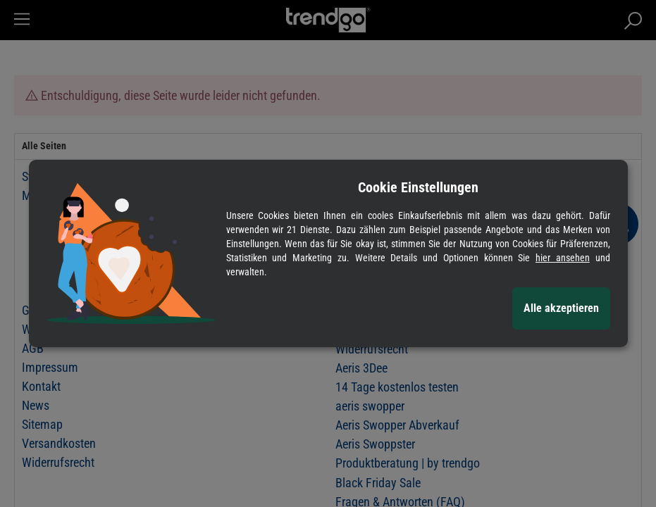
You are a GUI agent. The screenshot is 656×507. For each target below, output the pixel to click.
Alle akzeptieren (561, 308)
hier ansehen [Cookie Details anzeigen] (563, 257)
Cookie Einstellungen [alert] (418, 187)
